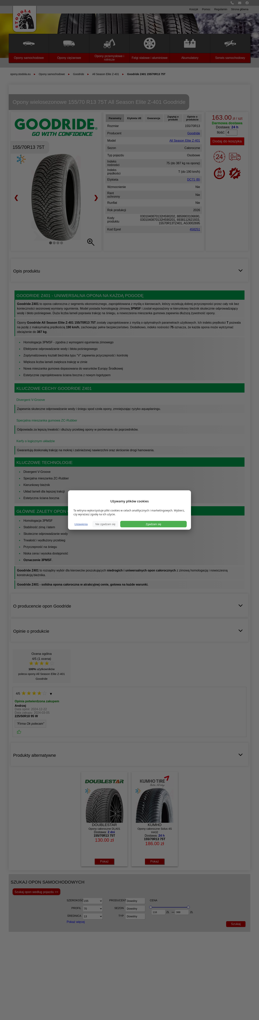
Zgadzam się (153, 524)
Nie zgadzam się (105, 524)
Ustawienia (81, 524)
